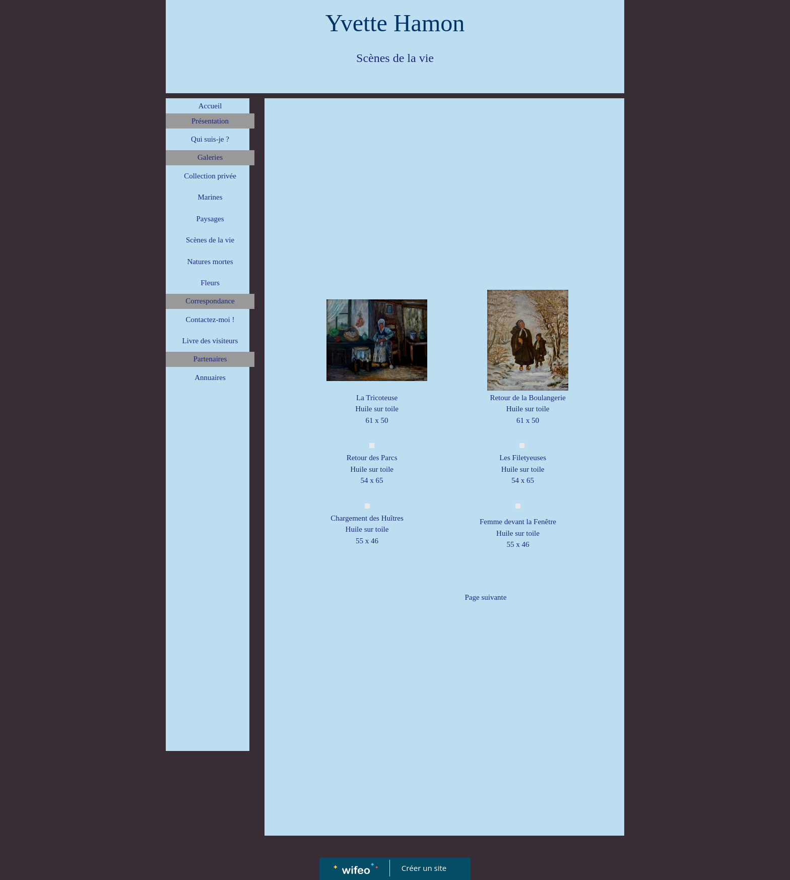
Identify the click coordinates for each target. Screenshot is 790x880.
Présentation (210, 121)
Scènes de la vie (210, 240)
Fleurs (210, 283)
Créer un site (424, 868)
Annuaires (210, 377)
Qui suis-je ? (210, 139)
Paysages (210, 219)
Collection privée (210, 176)
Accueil (210, 106)
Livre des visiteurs (210, 341)
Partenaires (210, 359)
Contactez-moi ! (209, 320)
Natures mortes (210, 262)
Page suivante (486, 597)
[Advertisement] (207, 595)
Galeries (210, 157)
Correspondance (209, 301)
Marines (210, 197)
